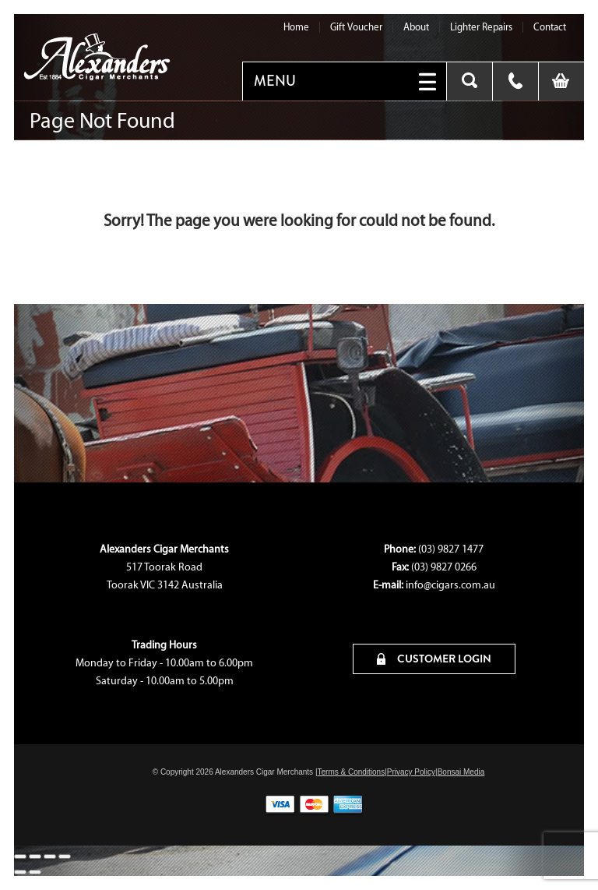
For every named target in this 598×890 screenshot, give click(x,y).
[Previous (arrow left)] (20, 872)
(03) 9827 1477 (451, 549)
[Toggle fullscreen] (35, 856)
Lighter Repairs (481, 27)
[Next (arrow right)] (35, 872)
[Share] (50, 856)
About (416, 27)
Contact (549, 27)
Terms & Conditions (351, 772)
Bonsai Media (461, 772)
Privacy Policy (411, 772)
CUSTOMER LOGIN (434, 658)
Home (296, 27)
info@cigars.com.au (450, 585)
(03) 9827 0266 (444, 567)
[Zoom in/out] (20, 856)
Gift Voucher (356, 27)
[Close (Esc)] (64, 856)
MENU (275, 81)
